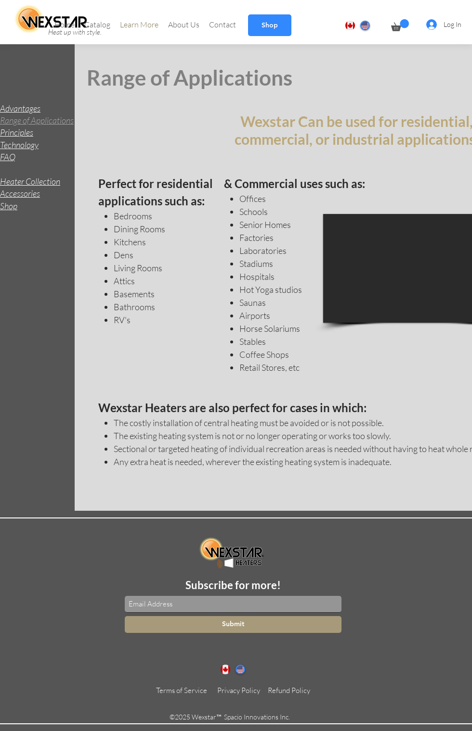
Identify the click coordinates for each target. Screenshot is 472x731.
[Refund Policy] (289, 690)
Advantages (20, 108)
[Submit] (233, 624)
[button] (97, 24)
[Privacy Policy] (238, 690)
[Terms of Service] (181, 690)
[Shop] (269, 25)
